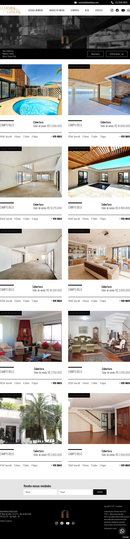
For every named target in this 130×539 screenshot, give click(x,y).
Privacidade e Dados (110, 528)
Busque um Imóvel (35, 10)
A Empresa (75, 10)
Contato (98, 10)
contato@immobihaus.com (86, 2)
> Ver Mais (56, 136)
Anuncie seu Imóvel (57, 10)
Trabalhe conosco (6, 521)
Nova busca (95, 54)
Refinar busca (117, 54)
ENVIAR (100, 492)
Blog (87, 10)
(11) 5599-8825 (119, 2)
